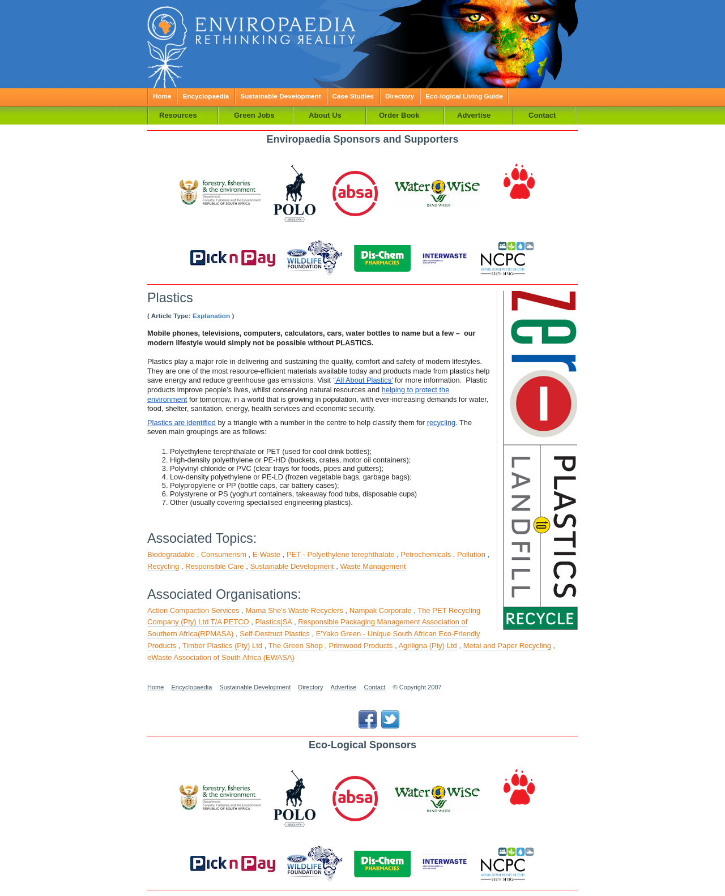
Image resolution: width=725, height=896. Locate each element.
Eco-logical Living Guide (463, 96)
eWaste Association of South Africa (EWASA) (221, 657)
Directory (399, 96)
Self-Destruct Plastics (275, 633)
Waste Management (373, 566)
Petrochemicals (425, 554)
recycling (441, 422)
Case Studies (353, 96)
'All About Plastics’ (364, 380)
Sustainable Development (280, 96)
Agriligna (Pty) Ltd (427, 645)
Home (162, 96)
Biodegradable (171, 554)
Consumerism (225, 554)
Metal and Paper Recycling (507, 645)
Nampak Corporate (380, 610)
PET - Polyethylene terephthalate (341, 554)
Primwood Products (361, 645)
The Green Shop (295, 645)
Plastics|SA (273, 622)
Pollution (471, 554)
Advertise (343, 687)
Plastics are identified (181, 422)
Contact (374, 687)
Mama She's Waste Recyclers (294, 610)
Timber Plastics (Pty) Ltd (222, 645)
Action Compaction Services (193, 610)
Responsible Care (214, 566)
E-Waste (266, 554)
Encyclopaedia (205, 96)
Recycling (163, 566)
